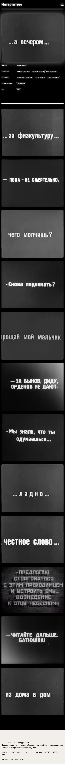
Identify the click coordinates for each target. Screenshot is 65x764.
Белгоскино (21, 88)
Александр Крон (55, 72)
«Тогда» (16, 752)
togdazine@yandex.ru (21, 743)
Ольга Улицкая (42, 78)
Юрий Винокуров (40, 72)
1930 (19, 95)
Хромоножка (22, 66)
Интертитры (11, 4)
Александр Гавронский (25, 78)
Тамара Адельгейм (24, 72)
